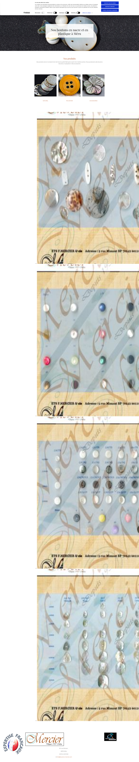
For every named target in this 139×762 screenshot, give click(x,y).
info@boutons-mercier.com (64, 757)
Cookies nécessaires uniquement (110, 12)
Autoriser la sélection (110, 8)
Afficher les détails (86, 14)
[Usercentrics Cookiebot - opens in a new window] (26, 15)
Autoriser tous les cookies (110, 5)
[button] (45, 100)
